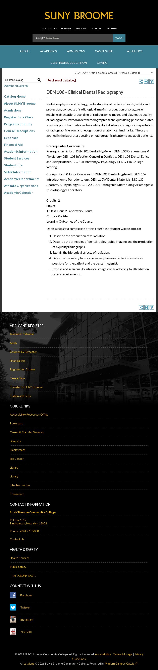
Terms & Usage (122, 654)
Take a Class (17, 378)
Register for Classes (22, 369)
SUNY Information (17, 172)
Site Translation (20, 485)
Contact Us (17, 539)
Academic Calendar (18, 192)
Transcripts (17, 494)
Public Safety (18, 566)
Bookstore (16, 423)
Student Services (16, 158)
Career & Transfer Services (27, 432)
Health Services (20, 558)
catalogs (29, 663)
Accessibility (103, 654)
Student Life (13, 165)
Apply (13, 343)
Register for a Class (18, 117)
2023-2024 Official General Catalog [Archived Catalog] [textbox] (107, 72)
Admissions (12, 110)
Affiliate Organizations (21, 186)
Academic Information (20, 151)
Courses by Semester (23, 351)
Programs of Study (18, 124)
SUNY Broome (79, 17)
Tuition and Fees (20, 396)
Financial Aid (13, 144)
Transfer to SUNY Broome (26, 387)
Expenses (11, 138)
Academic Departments (22, 179)
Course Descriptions (19, 131)
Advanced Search (16, 86)
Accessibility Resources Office (29, 414)
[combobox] (114, 72)
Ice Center (16, 458)
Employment (17, 449)
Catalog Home (14, 96)
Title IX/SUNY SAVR (23, 575)
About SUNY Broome (20, 103)
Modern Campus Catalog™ (121, 663)
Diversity (15, 441)
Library (14, 467)
